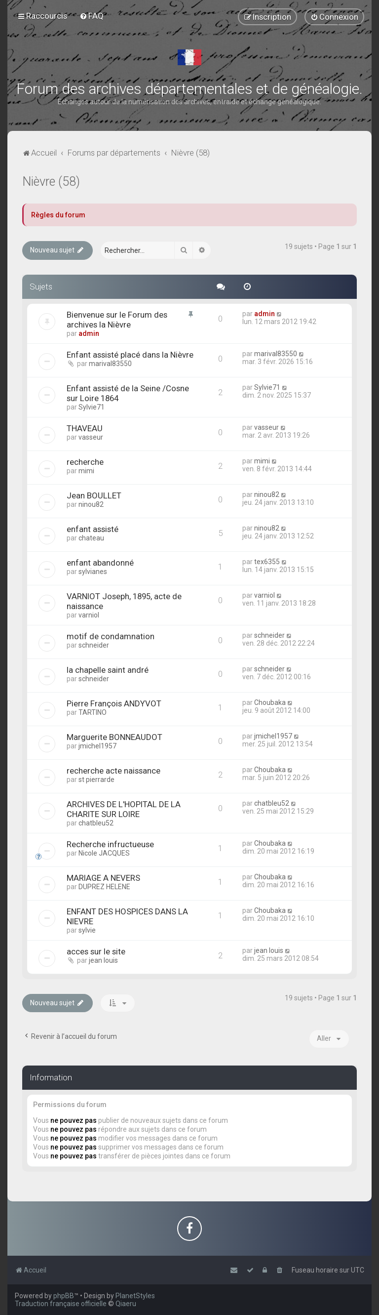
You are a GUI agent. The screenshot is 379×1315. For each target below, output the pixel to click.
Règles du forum (58, 215)
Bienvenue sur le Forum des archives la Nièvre (117, 319)
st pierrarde (96, 779)
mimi (86, 471)
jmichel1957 (97, 746)
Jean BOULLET (94, 495)
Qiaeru (125, 1304)
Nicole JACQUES (104, 853)
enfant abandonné (100, 563)
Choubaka (270, 702)
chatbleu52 (96, 823)
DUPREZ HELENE (104, 887)
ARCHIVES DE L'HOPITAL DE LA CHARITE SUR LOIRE (124, 809)
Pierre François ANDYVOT (114, 703)
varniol (88, 615)
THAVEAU (85, 428)
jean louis (103, 960)
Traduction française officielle (61, 1304)
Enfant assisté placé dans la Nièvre (130, 355)
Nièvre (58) (51, 181)
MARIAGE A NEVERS (103, 878)
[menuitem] (91, 15)
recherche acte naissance (113, 771)
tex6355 (267, 562)
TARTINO (92, 712)
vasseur (90, 437)
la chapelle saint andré (108, 670)
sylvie (87, 930)
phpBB (63, 1296)
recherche (85, 462)
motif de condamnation (110, 636)
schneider (93, 645)
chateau (91, 538)
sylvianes (92, 571)
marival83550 (110, 364)
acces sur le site (96, 951)
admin (88, 333)
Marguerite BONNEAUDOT (114, 737)
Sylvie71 (91, 407)
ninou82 (91, 504)
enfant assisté (92, 529)
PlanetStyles (135, 1296)
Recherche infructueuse (110, 844)
